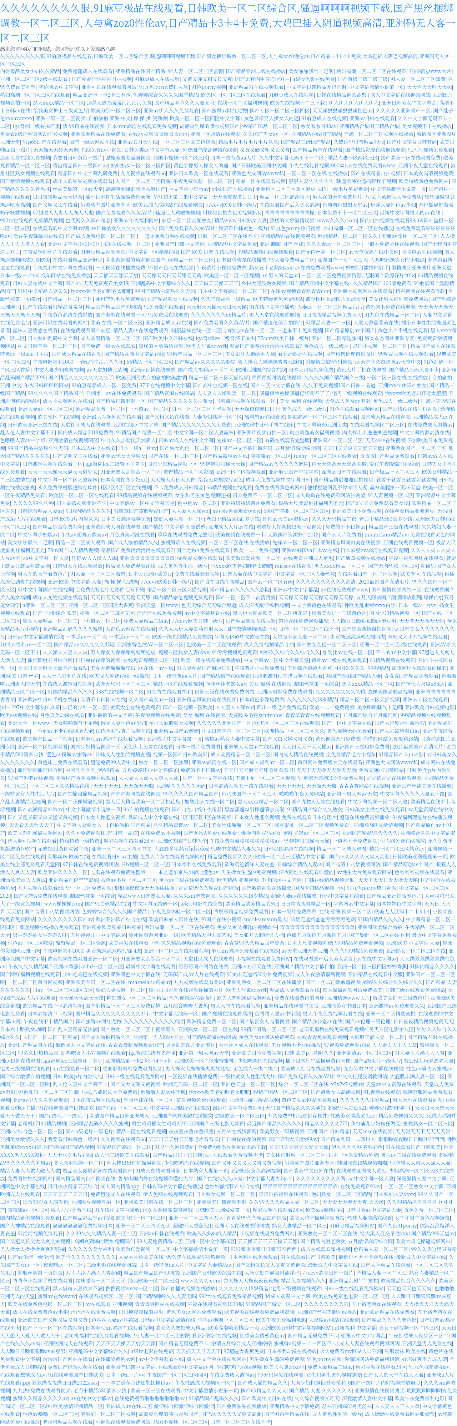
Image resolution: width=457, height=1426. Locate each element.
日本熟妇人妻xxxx (394, 1194)
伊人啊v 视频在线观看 (32, 840)
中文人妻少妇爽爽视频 (59, 369)
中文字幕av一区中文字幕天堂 (142, 503)
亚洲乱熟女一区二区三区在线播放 (264, 982)
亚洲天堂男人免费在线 (427, 1343)
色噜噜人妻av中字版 (22, 440)
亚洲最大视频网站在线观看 (363, 290)
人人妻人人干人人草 (394, 1044)
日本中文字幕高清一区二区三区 (233, 290)
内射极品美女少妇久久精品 (30, 71)
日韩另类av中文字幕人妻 (151, 149)
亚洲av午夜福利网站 (136, 220)
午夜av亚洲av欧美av (84, 534)
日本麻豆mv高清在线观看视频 (374, 550)
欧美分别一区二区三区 (116, 110)
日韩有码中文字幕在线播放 (172, 1186)
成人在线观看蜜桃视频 (326, 1249)
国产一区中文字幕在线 (275, 385)
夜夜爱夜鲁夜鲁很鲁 (191, 1131)
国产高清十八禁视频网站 (352, 864)
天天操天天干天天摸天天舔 (267, 1241)
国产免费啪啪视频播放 (242, 1406)
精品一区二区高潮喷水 (285, 196)
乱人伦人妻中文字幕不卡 (27, 432)
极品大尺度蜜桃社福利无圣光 (310, 503)
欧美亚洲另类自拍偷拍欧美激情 (151, 377)
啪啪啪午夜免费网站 (301, 793)
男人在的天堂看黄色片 (337, 196)
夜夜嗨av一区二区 (271, 455)
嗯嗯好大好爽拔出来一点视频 (289, 526)
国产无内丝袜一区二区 (321, 251)
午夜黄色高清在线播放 (68, 314)
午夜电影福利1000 (53, 361)
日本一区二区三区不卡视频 (202, 408)
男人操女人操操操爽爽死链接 (270, 361)
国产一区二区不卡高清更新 (246, 597)
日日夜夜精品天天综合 (58, 196)
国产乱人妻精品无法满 (73, 1029)
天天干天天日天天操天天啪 (123, 785)
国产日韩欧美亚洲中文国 (258, 165)
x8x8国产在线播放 (232, 188)
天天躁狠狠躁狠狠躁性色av (342, 110)
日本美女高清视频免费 (428, 173)
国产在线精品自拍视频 (376, 173)
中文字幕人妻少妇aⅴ (269, 1178)
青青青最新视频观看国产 (135, 1044)
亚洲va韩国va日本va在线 (309, 550)
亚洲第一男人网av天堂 (352, 793)
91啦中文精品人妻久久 (43, 290)
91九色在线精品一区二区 (392, 314)
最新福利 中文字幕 (355, 1327)
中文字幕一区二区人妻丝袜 (204, 432)
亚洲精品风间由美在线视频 (351, 542)
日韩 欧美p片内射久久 (74, 518)
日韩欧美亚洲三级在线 (33, 424)
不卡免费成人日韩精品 (179, 487)
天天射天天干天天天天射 (423, 1131)
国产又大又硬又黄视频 (135, 1084)
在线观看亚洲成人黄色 (308, 557)
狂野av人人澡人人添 (94, 557)
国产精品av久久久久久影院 (205, 361)
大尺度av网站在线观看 (334, 1319)
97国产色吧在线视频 (171, 267)
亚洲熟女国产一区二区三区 (415, 448)
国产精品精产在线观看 (317, 149)
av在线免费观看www (371, 165)
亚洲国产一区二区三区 (342, 259)
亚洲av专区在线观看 (425, 699)
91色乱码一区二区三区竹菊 (48, 1091)
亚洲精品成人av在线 (168, 322)
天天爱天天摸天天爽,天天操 (353, 1201)
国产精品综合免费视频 (58, 526)
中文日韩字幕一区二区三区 (48, 345)
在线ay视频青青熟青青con (157, 133)
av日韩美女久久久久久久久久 (123, 228)
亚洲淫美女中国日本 (343, 1005)
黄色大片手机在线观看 (403, 330)
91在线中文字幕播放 (271, 306)
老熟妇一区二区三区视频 (108, 1413)
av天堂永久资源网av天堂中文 (388, 361)
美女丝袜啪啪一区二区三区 (241, 824)
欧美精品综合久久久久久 (408, 1280)
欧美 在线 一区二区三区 (116, 322)
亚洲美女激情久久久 (22, 1139)
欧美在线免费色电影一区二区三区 (350, 1296)
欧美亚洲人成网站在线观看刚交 (168, 204)
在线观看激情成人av (22, 1374)
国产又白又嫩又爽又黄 (288, 738)
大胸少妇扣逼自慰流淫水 (272, 1272)
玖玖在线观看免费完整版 (184, 534)
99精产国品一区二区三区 (270, 126)
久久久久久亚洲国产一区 (403, 110)
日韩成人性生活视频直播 (122, 754)
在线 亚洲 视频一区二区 (345, 911)
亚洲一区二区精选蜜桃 (337, 338)
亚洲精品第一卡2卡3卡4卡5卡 (138, 1060)
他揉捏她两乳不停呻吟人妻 (337, 487)
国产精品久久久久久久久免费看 (196, 424)
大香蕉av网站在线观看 (130, 628)
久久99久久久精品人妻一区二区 (284, 1201)
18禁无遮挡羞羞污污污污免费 (119, 102)
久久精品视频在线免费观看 (191, 942)
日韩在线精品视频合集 (342, 94)
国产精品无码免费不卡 (414, 369)
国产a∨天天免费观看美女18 (96, 283)
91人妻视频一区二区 (390, 495)
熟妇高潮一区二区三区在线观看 (371, 71)
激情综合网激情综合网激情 (184, 1406)
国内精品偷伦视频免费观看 (183, 597)
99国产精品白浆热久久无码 (165, 290)
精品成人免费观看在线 (130, 565)
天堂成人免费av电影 (347, 400)
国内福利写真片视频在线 (123, 730)
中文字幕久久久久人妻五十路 (412, 793)
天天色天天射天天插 (429, 86)
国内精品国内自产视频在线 (85, 1178)
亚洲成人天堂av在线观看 (251, 746)
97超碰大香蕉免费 (244, 1351)
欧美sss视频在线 (18, 715)
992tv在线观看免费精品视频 (31, 220)
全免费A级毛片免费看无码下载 (110, 589)
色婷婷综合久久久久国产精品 (165, 94)
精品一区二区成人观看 (80, 542)
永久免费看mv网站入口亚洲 (351, 1351)
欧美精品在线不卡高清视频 (53, 1005)
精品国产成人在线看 (433, 345)
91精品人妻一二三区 (328, 322)
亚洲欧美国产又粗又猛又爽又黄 (53, 1319)
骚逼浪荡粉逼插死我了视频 (366, 181)
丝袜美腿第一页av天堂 (78, 188)
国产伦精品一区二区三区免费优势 (122, 1005)
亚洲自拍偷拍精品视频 (254, 1099)
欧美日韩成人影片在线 (174, 919)
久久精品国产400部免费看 (382, 283)
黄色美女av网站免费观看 (266, 1036)
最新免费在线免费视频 (25, 157)
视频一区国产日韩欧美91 (180, 754)
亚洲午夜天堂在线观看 (423, 165)
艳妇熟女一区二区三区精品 (136, 997)
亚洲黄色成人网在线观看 (112, 526)
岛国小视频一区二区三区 (180, 157)
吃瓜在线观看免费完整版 (117, 872)
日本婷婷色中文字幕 (399, 903)
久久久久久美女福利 (90, 1249)
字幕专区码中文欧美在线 (242, 636)
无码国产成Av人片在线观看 (193, 974)
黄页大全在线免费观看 (135, 707)
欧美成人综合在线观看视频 (311, 1068)
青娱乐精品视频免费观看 (241, 911)
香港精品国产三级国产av (80, 165)
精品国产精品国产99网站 (113, 306)
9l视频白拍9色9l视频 (329, 361)
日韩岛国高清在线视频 (289, 848)
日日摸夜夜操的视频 (97, 660)
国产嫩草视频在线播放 (361, 557)
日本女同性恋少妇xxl (124, 479)
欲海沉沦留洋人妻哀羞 (250, 864)
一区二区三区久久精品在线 (60, 785)
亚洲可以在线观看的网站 (108, 86)
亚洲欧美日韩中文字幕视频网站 (296, 1327)
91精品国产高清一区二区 (143, 432)
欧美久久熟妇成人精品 (212, 1233)
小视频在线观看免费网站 (263, 958)
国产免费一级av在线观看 (108, 345)
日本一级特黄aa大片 (233, 157)
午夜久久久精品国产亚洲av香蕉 (43, 966)
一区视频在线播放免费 (120, 267)
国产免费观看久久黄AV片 (124, 212)
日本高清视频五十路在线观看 (241, 785)
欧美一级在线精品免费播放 (182, 636)
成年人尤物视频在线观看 (60, 597)
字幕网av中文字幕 (58, 86)
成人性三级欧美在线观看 (122, 1154)
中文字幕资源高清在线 (425, 432)
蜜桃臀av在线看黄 (265, 416)
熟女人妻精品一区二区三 (50, 620)
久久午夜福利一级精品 (226, 298)
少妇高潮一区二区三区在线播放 (358, 228)
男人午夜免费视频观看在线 (333, 1013)
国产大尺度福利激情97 (400, 722)
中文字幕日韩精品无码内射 (316, 86)
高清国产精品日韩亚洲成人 (119, 1115)
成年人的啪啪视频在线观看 (83, 181)
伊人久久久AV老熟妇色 (357, 1146)
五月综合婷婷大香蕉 (309, 667)
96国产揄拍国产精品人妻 (353, 675)
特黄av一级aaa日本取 (24, 353)
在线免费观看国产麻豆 (85, 330)
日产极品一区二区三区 (68, 298)
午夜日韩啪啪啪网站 (46, 385)
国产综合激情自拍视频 (366, 628)
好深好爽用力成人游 (424, 1358)
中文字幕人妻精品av (209, 1264)
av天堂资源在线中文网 (373, 251)
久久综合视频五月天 (316, 1398)
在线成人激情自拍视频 (68, 683)
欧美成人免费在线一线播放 (119, 675)
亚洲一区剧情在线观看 (215, 133)
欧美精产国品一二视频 (48, 738)
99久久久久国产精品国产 (56, 393)
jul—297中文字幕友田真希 (30, 707)
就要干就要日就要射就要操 (406, 479)
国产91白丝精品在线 (107, 903)
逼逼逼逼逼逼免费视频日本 (83, 1225)
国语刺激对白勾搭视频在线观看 (288, 675)
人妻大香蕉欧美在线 (375, 322)
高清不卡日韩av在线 (103, 699)
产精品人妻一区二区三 (381, 1272)
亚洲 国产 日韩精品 (328, 1131)
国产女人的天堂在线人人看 (394, 1374)
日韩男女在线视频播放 (78, 565)
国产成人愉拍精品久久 (133, 542)
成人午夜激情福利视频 (320, 974)
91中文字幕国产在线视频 (45, 589)
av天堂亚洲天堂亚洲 (304, 950)
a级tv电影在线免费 (314, 78)
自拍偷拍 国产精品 (130, 824)
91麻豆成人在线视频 (156, 78)
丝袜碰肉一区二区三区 (100, 1280)
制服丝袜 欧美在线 (68, 856)
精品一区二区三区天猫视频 (218, 377)
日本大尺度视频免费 (311, 369)
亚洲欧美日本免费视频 (357, 510)
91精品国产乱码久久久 (214, 1398)
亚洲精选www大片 (430, 71)
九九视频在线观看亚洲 (199, 982)
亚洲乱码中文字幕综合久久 (161, 283)
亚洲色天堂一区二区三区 (248, 1084)
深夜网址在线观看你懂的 (419, 667)
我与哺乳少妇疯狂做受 (375, 1123)
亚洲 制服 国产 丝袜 (281, 243)
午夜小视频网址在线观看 (415, 557)
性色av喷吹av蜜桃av (429, 1068)
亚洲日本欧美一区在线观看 (198, 173)
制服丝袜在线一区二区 (196, 330)
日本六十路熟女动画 (22, 1029)
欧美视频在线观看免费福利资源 (259, 1311)
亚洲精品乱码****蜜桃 (73, 879)
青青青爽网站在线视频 (276, 377)
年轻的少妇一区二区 (84, 707)
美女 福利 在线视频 (301, 400)
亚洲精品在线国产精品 (140, 71)
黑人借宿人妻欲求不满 (78, 1288)
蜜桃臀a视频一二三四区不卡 (305, 1343)
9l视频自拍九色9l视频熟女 (232, 212)
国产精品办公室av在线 (317, 1021)
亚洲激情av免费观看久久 (396, 1005)
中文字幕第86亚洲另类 (321, 424)
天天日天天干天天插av (306, 746)
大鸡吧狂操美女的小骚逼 (397, 259)
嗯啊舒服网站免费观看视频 (132, 1068)
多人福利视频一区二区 (79, 1162)
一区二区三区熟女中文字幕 (413, 1186)
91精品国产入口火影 (400, 754)
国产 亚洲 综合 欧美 (55, 612)
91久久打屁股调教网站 (362, 1076)
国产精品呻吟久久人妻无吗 (185, 102)
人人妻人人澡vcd (190, 510)
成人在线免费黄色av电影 (40, 1311)
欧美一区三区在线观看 (155, 1390)
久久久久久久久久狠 (326, 1303)
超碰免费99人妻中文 (113, 762)
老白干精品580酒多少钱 (233, 518)
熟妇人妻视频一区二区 (179, 518)
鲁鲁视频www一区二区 (131, 1288)
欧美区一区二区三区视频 (231, 275)
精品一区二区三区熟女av (397, 848)
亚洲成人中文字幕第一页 (174, 738)
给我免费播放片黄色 (220, 479)
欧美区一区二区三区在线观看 (233, 94)
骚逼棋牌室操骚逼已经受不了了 (295, 393)
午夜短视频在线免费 (157, 715)
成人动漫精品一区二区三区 (110, 338)
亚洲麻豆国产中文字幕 (293, 471)
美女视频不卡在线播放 (427, 126)
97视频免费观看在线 (347, 1044)
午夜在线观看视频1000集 (317, 165)
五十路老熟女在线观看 (376, 1303)
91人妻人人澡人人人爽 (420, 1052)
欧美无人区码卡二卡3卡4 (402, 911)
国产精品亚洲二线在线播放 (256, 71)
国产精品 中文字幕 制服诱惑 (174, 526)
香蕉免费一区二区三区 (429, 1209)
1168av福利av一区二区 (25, 644)
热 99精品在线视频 (83, 126)
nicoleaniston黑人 (265, 919)
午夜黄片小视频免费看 (221, 267)
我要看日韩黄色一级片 (78, 157)
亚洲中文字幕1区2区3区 (74, 243)
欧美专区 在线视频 (58, 416)
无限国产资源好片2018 (389, 275)
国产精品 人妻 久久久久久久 (320, 1390)
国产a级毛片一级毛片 (377, 1060)
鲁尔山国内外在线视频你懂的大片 (186, 989)
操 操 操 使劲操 (150, 118)
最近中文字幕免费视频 (237, 1107)
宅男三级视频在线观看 (357, 393)
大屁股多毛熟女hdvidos (255, 715)
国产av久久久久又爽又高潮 (359, 856)
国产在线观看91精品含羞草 (53, 306)
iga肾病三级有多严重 (36, 126)
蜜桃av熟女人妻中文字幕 (232, 738)
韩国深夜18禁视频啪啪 (362, 1162)
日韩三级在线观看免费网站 (224, 691)
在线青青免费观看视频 (322, 1036)
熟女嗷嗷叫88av (319, 126)
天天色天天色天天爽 (409, 1288)
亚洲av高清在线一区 (214, 762)
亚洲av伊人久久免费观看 (171, 110)
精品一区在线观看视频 (261, 181)
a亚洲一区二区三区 (44, 605)
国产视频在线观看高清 (227, 1013)
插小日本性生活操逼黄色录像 (117, 196)
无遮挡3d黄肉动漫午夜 (63, 848)
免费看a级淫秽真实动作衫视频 (34, 133)
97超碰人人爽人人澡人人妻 (63, 212)
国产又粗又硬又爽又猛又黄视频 (43, 817)
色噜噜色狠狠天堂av (345, 204)
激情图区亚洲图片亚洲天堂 (421, 267)
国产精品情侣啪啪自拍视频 (102, 78)
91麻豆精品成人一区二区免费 (104, 385)
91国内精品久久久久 (88, 510)
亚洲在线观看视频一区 (408, 542)
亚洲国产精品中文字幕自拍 (304, 966)
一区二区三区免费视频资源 (332, 275)
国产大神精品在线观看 (25, 1225)
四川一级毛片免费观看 (343, 188)
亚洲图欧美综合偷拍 (379, 927)
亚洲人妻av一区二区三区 (45, 408)
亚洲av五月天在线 (137, 141)
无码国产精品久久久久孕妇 (295, 1107)
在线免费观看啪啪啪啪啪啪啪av (245, 840)
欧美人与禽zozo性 (206, 345)
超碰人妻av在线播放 (293, 895)
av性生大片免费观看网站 (364, 872)
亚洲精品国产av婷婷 (176, 730)
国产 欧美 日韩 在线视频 (208, 251)
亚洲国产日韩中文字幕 (179, 243)
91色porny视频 (208, 86)
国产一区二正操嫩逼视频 (75, 801)
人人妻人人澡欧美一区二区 (227, 393)
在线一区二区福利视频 (242, 102)
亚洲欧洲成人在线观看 (68, 1343)
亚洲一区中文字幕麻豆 (210, 1241)
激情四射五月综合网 (50, 660)
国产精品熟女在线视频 (173, 298)
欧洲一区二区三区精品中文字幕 (291, 856)
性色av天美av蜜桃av (285, 518)
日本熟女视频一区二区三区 (226, 1194)
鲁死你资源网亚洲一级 (154, 934)
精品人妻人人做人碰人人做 (30, 1170)
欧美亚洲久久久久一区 (63, 872)
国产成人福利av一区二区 (205, 369)
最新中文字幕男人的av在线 (411, 212)
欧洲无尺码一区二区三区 (122, 683)
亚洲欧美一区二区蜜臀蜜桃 (204, 1060)
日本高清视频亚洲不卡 (82, 503)
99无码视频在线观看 (280, 1374)
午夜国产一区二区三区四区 (177, 1374)
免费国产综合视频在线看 (209, 149)
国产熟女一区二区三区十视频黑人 (137, 1029)
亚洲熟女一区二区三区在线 (416, 950)
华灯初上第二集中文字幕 (181, 196)
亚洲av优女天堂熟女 (123, 455)
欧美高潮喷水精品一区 (233, 1327)
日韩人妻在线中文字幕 (38, 283)
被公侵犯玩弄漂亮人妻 (429, 1060)
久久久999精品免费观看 (356, 950)
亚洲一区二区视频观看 (241, 471)
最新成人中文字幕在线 (153, 817)
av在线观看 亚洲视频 (108, 1303)
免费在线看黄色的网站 (280, 487)
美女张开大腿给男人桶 (250, 353)
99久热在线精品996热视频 (195, 1256)
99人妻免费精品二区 (292, 259)
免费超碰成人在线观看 (88, 71)
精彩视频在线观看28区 (420, 290)
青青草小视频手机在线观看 (43, 1280)
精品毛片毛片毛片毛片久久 (248, 141)
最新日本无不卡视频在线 (365, 1256)
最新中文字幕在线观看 (151, 966)
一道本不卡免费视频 (299, 330)
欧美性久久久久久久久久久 (86, 1256)
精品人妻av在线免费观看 (141, 330)
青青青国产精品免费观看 (387, 455)
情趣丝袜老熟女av (226, 683)
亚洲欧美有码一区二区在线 (95, 982)
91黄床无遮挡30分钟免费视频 (330, 777)
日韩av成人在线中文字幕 (186, 440)
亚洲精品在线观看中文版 (375, 974)
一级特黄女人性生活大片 (27, 793)
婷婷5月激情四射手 (367, 267)
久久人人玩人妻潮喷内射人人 (191, 628)
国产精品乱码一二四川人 (348, 1139)
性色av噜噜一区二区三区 (225, 1319)
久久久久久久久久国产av (65, 919)
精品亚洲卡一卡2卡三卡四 (102, 94)
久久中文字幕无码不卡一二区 (292, 157)
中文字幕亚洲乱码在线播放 (180, 1107)
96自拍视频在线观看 (146, 809)
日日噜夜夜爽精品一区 (306, 903)
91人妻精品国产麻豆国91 (204, 667)
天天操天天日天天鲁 (172, 479)
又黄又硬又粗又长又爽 (207, 78)
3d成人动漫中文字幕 (288, 1296)
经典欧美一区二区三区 (153, 1280)
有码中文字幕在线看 (341, 895)
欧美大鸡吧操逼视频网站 (35, 832)
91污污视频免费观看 (430, 149)
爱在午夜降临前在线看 (38, 236)
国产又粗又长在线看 (55, 204)
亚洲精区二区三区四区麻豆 (286, 188)
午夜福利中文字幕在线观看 (63, 267)
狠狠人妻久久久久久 (310, 181)
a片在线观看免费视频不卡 (234, 1154)
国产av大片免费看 (341, 534)
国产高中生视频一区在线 (220, 385)
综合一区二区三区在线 (303, 1084)
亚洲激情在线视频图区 (73, 440)
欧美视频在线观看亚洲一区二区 (83, 958)
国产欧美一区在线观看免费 (411, 157)
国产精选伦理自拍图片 (278, 322)
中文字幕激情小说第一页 (376, 86)
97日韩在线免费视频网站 (91, 864)
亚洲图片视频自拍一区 (262, 432)
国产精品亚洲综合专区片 (394, 895)
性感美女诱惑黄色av (353, 1115)
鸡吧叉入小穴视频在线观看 (418, 636)
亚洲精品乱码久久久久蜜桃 (73, 628)
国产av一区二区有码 (270, 581)
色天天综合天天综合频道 (338, 463)
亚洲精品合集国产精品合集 (369, 126)
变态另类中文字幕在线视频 (373, 1068)
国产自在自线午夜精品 (220, 581)
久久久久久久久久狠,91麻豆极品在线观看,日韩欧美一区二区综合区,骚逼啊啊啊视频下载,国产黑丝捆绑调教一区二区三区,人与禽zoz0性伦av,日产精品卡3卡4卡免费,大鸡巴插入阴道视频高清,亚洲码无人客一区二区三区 (227, 22)
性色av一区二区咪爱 (30, 942)
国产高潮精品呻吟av (40, 809)
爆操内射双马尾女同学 (266, 832)
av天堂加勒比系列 (107, 369)
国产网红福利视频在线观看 (30, 974)
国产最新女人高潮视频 (264, 1021)
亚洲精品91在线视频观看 (255, 86)
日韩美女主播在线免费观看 (375, 809)
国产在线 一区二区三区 (174, 455)
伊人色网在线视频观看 (168, 1194)
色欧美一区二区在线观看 (213, 644)
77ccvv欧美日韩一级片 (231, 204)
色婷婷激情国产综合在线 (232, 1186)
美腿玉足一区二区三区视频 (265, 777)
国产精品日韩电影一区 (120, 400)
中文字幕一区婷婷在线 (153, 251)
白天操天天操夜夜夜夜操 (250, 1280)
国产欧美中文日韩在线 (168, 338)
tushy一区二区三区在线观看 (325, 455)
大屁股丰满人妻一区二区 (299, 636)
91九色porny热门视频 (164, 86)
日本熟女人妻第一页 (205, 1170)
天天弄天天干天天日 (65, 1194)
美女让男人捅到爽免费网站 (398, 298)
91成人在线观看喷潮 (157, 1170)
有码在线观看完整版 (287, 440)
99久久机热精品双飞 (41, 1052)
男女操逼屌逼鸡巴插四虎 (357, 636)
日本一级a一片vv (19, 275)
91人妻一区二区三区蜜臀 (195, 71)
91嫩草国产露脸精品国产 (141, 510)
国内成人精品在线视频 (76, 353)
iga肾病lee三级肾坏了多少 (225, 338)
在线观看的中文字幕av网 (60, 228)
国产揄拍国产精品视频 (69, 1146)
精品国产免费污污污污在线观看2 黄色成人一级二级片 (290, 345)
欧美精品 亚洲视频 (237, 879)
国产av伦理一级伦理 (367, 1021)
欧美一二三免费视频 (256, 550)
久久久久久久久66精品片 (219, 314)
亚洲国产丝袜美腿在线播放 (422, 785)
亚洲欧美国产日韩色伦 (182, 840)
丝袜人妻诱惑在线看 (35, 330)
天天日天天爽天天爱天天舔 (353, 448)
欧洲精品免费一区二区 (101, 408)
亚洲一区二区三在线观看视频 (176, 950)
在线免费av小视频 (101, 149)
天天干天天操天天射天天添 (326, 770)
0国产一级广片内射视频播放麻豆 (384, 1382)
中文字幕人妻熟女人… (82, 824)
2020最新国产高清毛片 (383, 581)
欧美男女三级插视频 (282, 1131)
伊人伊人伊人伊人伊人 (354, 102)
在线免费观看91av (360, 1186)
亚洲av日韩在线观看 (372, 118)
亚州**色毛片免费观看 (120, 298)
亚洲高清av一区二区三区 (364, 1052)
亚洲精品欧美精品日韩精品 (112, 927)
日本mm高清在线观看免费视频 (142, 126)
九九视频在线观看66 (143, 173)
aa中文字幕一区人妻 (46, 557)
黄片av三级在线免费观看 (339, 660)
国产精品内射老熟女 (322, 1241)
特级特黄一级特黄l (80, 840)
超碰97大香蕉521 (347, 1107)
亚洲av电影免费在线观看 (284, 691)
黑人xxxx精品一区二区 (58, 102)
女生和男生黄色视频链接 (202, 495)
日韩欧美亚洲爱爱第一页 (419, 856)
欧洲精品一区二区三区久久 (349, 236)
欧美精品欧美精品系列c (251, 903)
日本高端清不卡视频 (50, 1013)
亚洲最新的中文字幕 (109, 715)
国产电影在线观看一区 (120, 314)
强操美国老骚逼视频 (127, 157)
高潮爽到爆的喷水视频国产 (210, 126)
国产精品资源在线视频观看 (375, 149)
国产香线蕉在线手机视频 (409, 408)
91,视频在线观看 (381, 1091)
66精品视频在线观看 (229, 487)
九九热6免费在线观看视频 (42, 1390)
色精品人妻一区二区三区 (380, 1249)
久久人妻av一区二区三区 (334, 243)
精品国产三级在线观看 (393, 526)
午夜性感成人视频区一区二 (418, 1335)
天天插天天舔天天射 (116, 275)
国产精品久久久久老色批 (389, 1319)
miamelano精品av (386, 534)
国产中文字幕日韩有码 (412, 141)
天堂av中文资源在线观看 (393, 1084)
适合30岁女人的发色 (46, 1201)
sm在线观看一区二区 (76, 1068)
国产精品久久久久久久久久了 (80, 377)
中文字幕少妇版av (189, 188)
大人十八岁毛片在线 (63, 675)
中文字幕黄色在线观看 (317, 605)
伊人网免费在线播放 (402, 840)
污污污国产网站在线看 (203, 966)
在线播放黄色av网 (115, 1358)
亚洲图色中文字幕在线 (135, 974)
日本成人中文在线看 (93, 448)
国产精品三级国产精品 (306, 141)
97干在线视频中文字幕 (165, 385)
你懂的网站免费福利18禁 (390, 738)
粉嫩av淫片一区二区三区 (409, 236)
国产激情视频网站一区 (396, 589)
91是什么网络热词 (175, 1146)
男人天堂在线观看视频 (274, 314)
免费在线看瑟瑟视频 (197, 573)
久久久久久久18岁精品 (312, 699)
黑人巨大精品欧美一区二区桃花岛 (271, 612)
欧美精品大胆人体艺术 (206, 934)
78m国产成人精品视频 (73, 550)
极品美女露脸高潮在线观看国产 (98, 1170)
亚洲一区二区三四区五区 (106, 612)
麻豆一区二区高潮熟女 (186, 220)
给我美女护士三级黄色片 (60, 110)
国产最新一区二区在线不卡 (379, 934)
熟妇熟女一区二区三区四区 (141, 165)
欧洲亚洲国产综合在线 (261, 369)
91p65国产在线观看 (45, 141)
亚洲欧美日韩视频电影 (430, 707)
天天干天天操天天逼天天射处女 (63, 471)
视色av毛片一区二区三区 (128, 879)
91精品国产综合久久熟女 (314, 809)
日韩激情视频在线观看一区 (246, 400)
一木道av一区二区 (149, 408)
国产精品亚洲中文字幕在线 (319, 283)
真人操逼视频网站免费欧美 (352, 989)
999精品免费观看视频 (359, 942)
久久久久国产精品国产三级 (334, 377)
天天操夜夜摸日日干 (234, 196)
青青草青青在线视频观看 (312, 715)
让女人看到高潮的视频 (167, 1209)
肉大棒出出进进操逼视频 (369, 432)
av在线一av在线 (156, 667)
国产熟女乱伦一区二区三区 (190, 448)
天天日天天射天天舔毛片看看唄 (53, 667)
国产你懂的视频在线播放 (188, 1288)
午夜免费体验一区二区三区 (203, 181)
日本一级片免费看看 (198, 746)
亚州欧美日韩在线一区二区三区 (159, 1201)
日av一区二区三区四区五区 (63, 989)
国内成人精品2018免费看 (86, 432)
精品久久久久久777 (326, 1123)
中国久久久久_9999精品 (362, 667)
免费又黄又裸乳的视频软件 (247, 927)
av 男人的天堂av (280, 275)
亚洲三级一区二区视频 (60, 118)
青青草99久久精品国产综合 (208, 887)
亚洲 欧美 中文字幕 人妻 (75, 581)
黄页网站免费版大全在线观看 (329, 762)
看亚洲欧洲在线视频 (300, 353)
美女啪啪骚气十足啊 (310, 71)
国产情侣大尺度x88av (420, 683)
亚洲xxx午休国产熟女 (402, 385)
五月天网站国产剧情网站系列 (388, 597)
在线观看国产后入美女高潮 (290, 204)
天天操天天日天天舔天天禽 (171, 275)
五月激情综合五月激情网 (370, 715)
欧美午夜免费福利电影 (281, 1319)
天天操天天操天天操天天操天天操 (315, 597)
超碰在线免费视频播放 (303, 620)
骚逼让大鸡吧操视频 (177, 212)
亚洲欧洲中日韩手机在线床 (264, 424)
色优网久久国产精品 (88, 220)
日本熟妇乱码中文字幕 (53, 338)
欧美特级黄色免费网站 (424, 181)
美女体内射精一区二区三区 (296, 1154)
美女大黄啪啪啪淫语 (112, 667)
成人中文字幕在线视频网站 (400, 94)
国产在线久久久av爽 (219, 1178)
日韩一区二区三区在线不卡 (227, 236)
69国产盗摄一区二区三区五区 (296, 510)
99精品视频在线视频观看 (265, 251)
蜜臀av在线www (57, 1296)
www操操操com (63, 903)
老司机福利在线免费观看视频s (332, 1029)
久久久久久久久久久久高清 (326, 581)
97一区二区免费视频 (89, 887)
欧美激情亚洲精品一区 (78, 1406)
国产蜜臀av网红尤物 (224, 110)
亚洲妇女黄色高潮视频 (256, 1170)
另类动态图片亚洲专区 (105, 204)
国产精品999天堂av (433, 1233)
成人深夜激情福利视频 (264, 605)
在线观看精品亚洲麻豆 (78, 259)
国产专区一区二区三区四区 (280, 110)
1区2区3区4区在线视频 (125, 487)
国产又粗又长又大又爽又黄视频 (247, 1162)
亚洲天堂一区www (157, 605)
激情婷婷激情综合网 (40, 770)
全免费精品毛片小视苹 (351, 754)
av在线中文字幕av (376, 958)
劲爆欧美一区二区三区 (240, 1115)
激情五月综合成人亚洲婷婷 (241, 1343)
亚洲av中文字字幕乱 (295, 589)
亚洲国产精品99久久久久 (369, 832)
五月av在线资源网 (236, 1131)
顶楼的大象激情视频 (292, 220)
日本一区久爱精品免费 (353, 1154)
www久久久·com (337, 220)
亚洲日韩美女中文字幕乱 (408, 102)
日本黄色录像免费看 (261, 699)
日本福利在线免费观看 (197, 864)
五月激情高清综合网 (297, 448)
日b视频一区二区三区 (145, 864)
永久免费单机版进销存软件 (68, 487)
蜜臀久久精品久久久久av (40, 1398)
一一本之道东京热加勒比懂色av (183, 872)
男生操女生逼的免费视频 (248, 872)
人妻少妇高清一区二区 (217, 416)
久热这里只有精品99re (358, 141)
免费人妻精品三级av (146, 620)
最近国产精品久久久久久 (274, 1123)
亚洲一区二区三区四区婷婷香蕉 (372, 966)
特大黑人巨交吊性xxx (384, 1233)
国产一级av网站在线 (92, 141)
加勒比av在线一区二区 (249, 330)
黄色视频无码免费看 (349, 730)
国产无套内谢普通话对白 (262, 78)
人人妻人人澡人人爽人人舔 (149, 777)
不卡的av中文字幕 (396, 652)
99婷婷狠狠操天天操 (223, 463)
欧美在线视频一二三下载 (298, 102)
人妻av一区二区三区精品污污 (329, 306)
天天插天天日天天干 (198, 1351)
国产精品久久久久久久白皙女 (180, 400)
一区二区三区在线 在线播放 (317, 173)
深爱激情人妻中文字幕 (422, 1178)
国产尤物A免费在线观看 (203, 550)
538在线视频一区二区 (127, 243)
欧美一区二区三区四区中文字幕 (205, 118)
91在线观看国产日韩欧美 (65, 1107)
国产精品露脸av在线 (225, 455)
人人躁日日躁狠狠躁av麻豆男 (363, 620)
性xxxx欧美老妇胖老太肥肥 (101, 290)
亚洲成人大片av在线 (230, 526)
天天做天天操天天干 (216, 283)
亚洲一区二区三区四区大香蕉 (100, 605)
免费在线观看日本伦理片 (309, 817)
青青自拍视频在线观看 (283, 1194)
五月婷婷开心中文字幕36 (150, 770)
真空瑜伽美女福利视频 (314, 432)
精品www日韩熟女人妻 (240, 220)
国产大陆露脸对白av (397, 730)
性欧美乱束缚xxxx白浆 (370, 605)
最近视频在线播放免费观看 (49, 927)
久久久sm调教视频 (194, 895)
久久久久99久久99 (33, 503)
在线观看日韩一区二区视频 (368, 573)
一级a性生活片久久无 (100, 361)
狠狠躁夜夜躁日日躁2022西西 (411, 1139)
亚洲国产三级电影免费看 (362, 746)
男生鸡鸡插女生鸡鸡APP (40, 934)
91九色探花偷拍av (429, 1366)
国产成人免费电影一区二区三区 (101, 236)
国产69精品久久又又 (263, 1390)
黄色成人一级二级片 (395, 400)
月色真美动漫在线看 (132, 534)
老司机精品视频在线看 (68, 1421)
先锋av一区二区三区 (239, 440)
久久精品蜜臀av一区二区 (181, 824)
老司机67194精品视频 (42, 1123)
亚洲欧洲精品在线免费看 (97, 133)
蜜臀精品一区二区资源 (188, 471)
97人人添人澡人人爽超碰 (93, 1272)
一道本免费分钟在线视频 (167, 236)
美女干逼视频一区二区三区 (409, 1327)
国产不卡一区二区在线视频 (53, 1327)
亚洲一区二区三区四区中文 (121, 848)
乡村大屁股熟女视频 (263, 283)
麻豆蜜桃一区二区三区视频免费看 (312, 824)
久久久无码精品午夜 (333, 518)
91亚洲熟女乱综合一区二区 (130, 471)
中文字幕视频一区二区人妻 (378, 801)
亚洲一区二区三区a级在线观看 (34, 78)
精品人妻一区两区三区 (353, 157)
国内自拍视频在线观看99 (387, 220)
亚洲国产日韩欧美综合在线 (212, 1272)
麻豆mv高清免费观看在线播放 (245, 950)
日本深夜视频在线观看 (96, 1099)
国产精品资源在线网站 (169, 393)
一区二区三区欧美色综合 (188, 141)
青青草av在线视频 (421, 251)
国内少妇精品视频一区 (172, 463)
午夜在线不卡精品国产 (48, 1021)
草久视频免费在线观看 (201, 1099)
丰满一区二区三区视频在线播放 (379, 133)
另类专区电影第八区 (391, 1029)
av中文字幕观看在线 (207, 612)
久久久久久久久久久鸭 (340, 691)
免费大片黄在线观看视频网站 (172, 856)
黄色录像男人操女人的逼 (271, 118)
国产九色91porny (397, 1225)
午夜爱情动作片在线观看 (50, 251)
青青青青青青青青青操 (290, 212)
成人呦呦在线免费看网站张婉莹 (330, 495)
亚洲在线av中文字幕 (136, 424)
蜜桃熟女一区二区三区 (428, 1123)
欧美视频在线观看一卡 (240, 534)
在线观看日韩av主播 (114, 856)
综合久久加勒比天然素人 (128, 440)
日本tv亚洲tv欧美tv (150, 573)
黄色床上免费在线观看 (390, 306)
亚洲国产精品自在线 (30, 1044)
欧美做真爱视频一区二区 (252, 557)
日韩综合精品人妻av (40, 510)
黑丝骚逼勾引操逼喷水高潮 (255, 809)
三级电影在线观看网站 (111, 1264)
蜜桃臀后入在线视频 (183, 542)
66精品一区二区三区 (191, 259)
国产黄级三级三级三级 (363, 78)
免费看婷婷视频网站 (30, 1178)
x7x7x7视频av (347, 1084)
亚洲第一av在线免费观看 (113, 393)
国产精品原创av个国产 (350, 330)
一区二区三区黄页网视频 (35, 982)
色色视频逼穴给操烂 (191, 997)
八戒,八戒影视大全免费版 (393, 196)
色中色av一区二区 (197, 503)
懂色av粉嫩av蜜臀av (69, 754)
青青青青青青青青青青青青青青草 (317, 927)
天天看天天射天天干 (31, 824)
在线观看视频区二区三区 (377, 424)
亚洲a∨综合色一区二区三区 (31, 1131)
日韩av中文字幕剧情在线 (35, 636)
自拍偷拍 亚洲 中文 (109, 118)
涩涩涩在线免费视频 (159, 612)
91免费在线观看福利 (168, 691)
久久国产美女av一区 (265, 133)
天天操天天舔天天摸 (55, 149)
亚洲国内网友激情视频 (378, 824)
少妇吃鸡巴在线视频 (85, 974)
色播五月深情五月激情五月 (317, 934)
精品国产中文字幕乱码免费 (88, 173)
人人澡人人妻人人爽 (65, 652)
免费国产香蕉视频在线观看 (86, 777)
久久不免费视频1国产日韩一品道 (339, 385)
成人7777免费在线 (71, 1209)
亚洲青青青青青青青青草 (147, 557)
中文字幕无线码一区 (155, 903)
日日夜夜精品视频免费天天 (332, 314)
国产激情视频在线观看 (25, 181)
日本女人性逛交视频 (102, 817)
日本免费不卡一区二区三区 (347, 212)
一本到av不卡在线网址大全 (63, 730)
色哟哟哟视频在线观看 (420, 872)
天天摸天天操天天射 (421, 620)
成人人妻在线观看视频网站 (369, 1343)
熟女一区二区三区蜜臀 (164, 762)
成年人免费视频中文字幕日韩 (278, 479)
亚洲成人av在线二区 (128, 1406)
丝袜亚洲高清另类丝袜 (347, 1406)
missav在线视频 (293, 565)
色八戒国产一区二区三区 (248, 793)
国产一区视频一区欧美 (188, 707)
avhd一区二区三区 (102, 966)
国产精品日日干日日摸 (177, 1154)
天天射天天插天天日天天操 (217, 306)
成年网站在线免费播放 (66, 275)
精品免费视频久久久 (229, 856)
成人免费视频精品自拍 (269, 644)
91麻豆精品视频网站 (102, 251)
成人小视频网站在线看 (68, 400)
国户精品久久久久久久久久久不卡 (112, 1013)
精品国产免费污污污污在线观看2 (137, 550)
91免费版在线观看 (164, 306)
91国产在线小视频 (221, 919)
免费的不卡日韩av (345, 526)
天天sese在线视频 (385, 440)
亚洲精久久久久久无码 (181, 785)
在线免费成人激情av (430, 424)
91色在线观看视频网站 (355, 408)
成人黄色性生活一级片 (183, 565)
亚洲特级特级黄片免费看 (248, 503)
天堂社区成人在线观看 (85, 424)
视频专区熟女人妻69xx (184, 652)
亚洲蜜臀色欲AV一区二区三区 (150, 644)
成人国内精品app (119, 1186)
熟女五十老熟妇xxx (270, 267)
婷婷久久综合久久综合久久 (290, 652)
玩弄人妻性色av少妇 (393, 204)
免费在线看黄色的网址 (300, 997)
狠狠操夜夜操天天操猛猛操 (145, 887)
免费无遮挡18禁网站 (381, 770)
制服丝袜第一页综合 (316, 683)
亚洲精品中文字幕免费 (232, 243)
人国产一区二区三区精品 (142, 181)
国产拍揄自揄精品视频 (83, 793)
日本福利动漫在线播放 (241, 259)
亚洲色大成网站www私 (257, 173)
